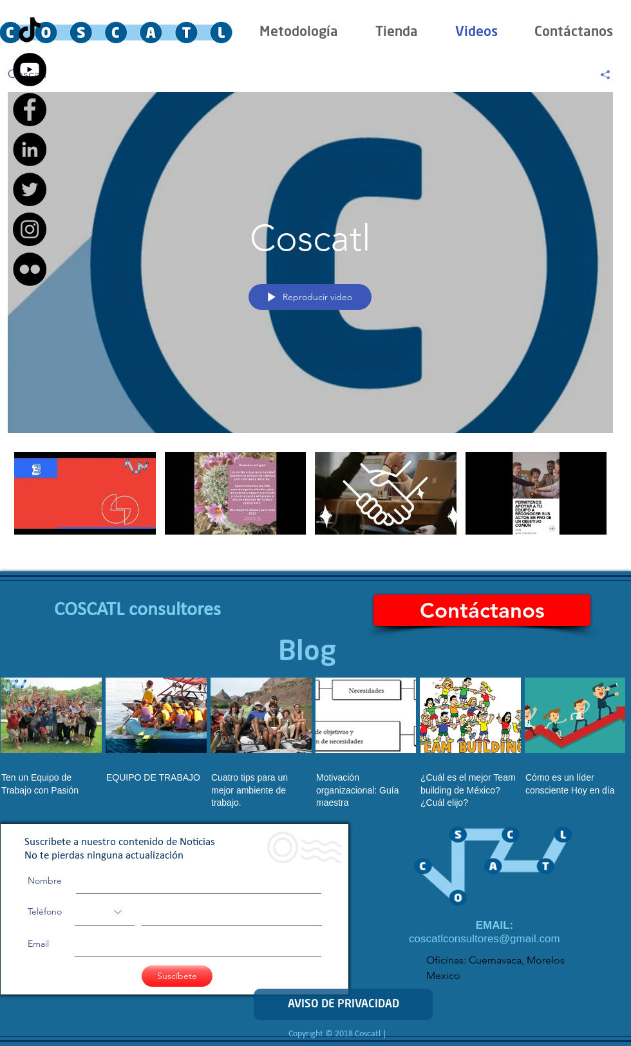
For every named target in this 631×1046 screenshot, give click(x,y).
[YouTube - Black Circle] (29, 69)
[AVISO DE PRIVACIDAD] (343, 1004)
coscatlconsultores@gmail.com (484, 939)
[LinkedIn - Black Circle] (29, 149)
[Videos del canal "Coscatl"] (310, 498)
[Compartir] (600, 74)
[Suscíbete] (177, 976)
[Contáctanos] (481, 610)
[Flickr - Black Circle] (29, 269)
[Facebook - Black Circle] (29, 109)
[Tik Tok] (29, 29)
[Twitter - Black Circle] (29, 189)
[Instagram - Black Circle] (29, 229)
